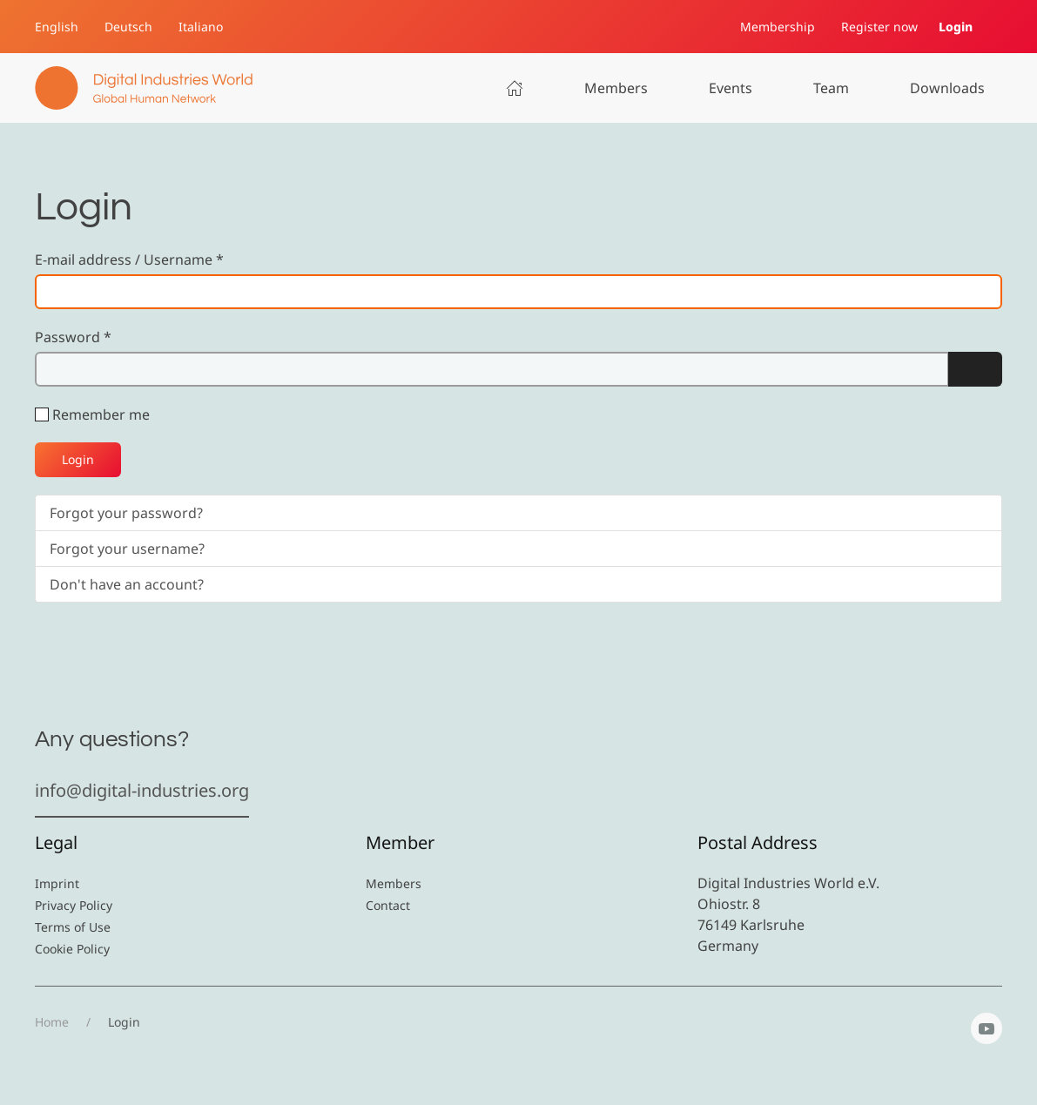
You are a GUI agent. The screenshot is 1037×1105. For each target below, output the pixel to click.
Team (831, 88)
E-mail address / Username (129, 259)
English (56, 26)
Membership (777, 26)
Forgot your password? (126, 512)
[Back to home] (144, 88)
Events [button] (730, 88)
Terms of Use (73, 927)
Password (73, 337)
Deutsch (128, 26)
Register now (879, 26)
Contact (388, 905)
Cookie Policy (72, 948)
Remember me (101, 414)
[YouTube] (986, 1028)
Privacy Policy (73, 905)
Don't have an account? (127, 584)
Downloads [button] (947, 88)
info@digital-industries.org (142, 790)
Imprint (57, 883)
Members (616, 88)
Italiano (200, 26)
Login (956, 26)
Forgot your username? (127, 548)
